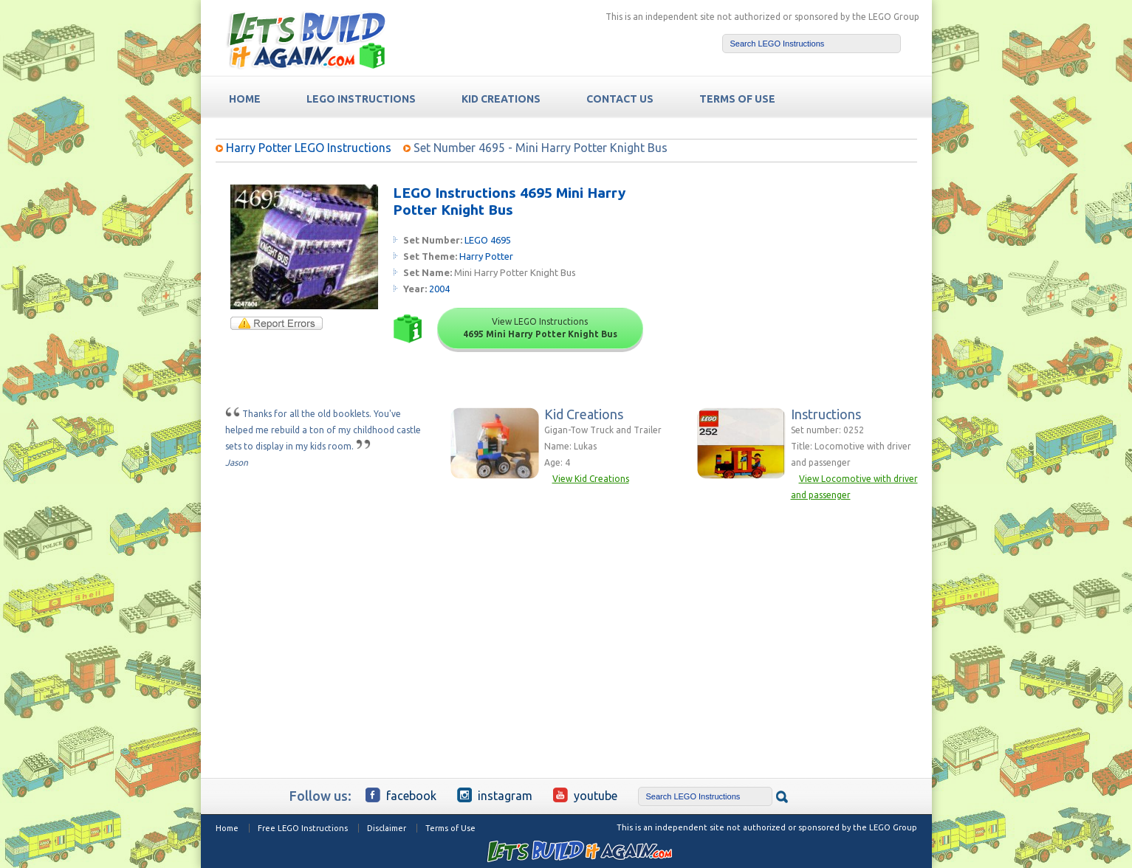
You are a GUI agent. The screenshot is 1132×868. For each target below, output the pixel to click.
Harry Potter (486, 256)
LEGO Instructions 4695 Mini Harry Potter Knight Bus (509, 201)
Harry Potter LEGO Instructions (308, 147)
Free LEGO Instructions (303, 828)
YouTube (585, 795)
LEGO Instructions (361, 99)
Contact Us (620, 99)
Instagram (494, 795)
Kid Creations (501, 99)
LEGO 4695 (487, 240)
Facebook (401, 795)
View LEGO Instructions (540, 328)
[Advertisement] (803, 277)
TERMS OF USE (737, 99)
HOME (245, 99)
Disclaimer (386, 828)
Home (227, 828)
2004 (439, 288)
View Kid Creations (590, 478)
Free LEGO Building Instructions (305, 39)
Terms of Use (450, 828)
